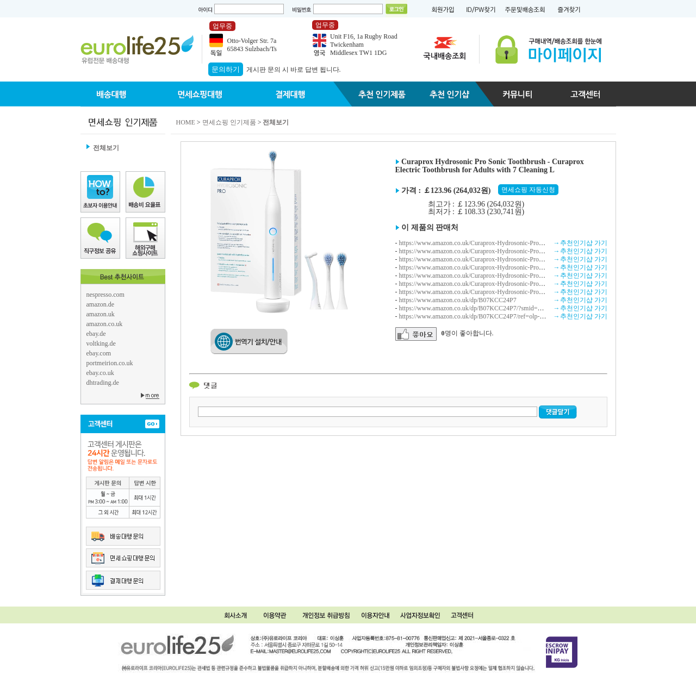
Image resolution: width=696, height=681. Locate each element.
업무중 (222, 26)
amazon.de (100, 304)
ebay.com (98, 353)
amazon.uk (100, 314)
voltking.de (101, 343)
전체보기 (106, 148)
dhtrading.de (102, 382)
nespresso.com (105, 294)
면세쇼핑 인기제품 (229, 122)
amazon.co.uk (104, 324)
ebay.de (96, 334)
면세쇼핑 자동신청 (528, 189)
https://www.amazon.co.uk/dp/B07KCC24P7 (458, 300)
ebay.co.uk (100, 373)
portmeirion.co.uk (109, 363)
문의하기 (226, 69)
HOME (185, 122)
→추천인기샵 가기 (580, 243)
